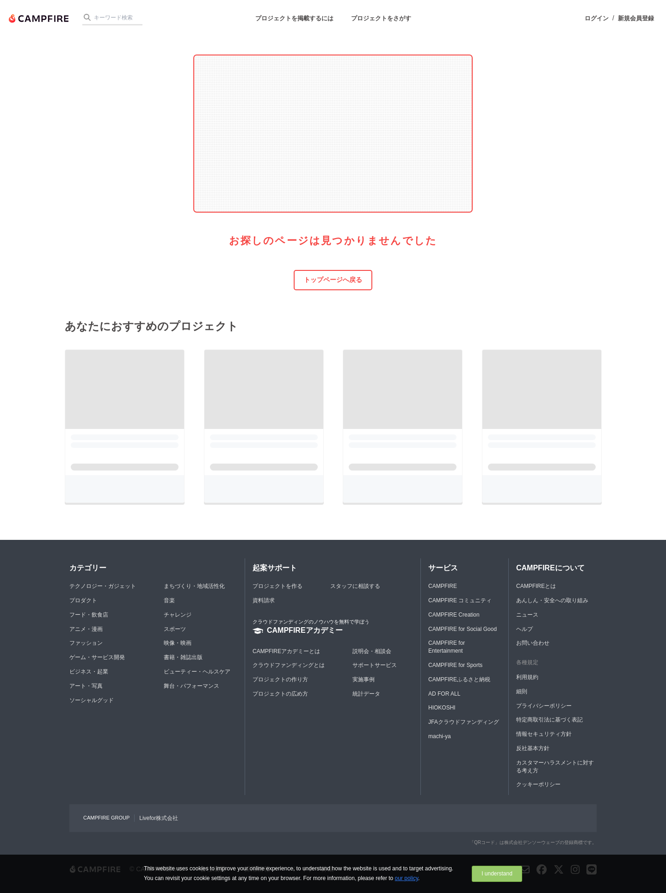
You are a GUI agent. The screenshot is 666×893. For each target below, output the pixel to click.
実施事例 (363, 679)
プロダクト (83, 600)
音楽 (169, 600)
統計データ (366, 694)
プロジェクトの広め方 (280, 694)
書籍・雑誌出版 (183, 657)
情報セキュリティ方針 (544, 734)
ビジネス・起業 (88, 671)
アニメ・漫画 (86, 629)
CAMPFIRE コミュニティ (460, 600)
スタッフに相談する (355, 586)
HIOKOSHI (442, 707)
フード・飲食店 (88, 615)
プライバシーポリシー (544, 706)
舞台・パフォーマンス (191, 686)
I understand (496, 873)
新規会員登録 (636, 18)
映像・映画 (177, 643)
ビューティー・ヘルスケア (197, 671)
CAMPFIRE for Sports (455, 665)
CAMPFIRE (442, 586)
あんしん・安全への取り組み (552, 600)
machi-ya (439, 736)
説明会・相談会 (371, 651)
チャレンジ (177, 615)
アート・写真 (86, 686)
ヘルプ (524, 629)
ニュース (527, 615)
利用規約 (527, 677)
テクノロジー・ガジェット (102, 586)
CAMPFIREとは (536, 586)
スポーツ (175, 629)
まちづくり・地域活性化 (194, 586)
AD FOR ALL (444, 694)
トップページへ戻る (333, 279)
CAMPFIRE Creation (454, 615)
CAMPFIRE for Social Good (462, 629)
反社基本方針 (532, 748)
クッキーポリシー (538, 784)
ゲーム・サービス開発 (97, 657)
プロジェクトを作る (277, 586)
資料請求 (264, 600)
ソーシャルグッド (91, 700)
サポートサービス (374, 665)
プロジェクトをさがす (381, 18)
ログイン (597, 18)
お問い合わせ (532, 643)
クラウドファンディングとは (289, 665)
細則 (521, 691)
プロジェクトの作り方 (280, 679)
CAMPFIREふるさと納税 (459, 679)
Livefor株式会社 (158, 818)
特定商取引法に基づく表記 (549, 719)
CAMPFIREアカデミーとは (286, 651)
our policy (406, 878)
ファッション (86, 643)
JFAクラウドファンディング (463, 722)
